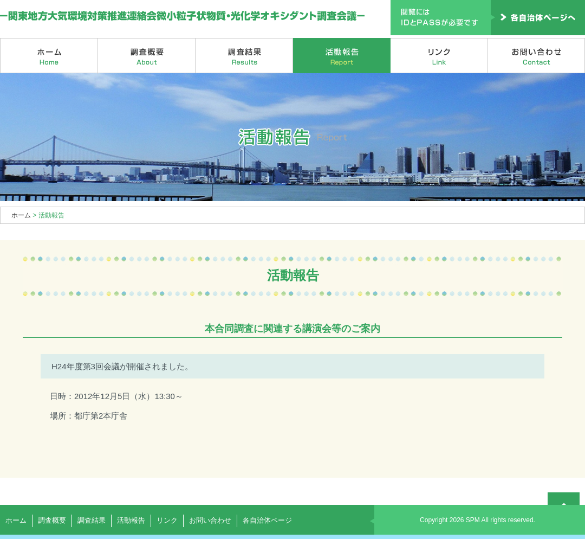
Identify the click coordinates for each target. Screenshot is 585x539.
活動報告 (342, 55)
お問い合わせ (536, 55)
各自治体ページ (267, 520)
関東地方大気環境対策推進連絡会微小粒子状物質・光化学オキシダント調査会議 (183, 16)
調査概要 (147, 55)
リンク (439, 55)
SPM (473, 520)
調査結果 (244, 55)
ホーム (49, 55)
